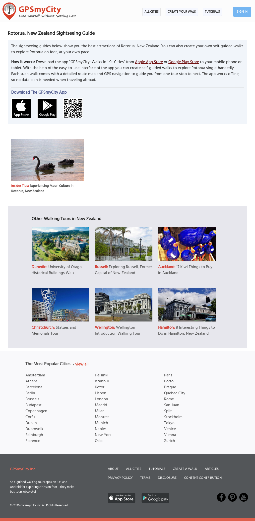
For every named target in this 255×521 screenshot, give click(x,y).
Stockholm (173, 417)
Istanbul (102, 381)
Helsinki (101, 375)
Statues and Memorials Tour (54, 330)
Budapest (33, 405)
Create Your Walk (182, 11)
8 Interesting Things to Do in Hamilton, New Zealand (186, 330)
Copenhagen (36, 411)
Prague (170, 387)
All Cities (151, 11)
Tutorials (212, 11)
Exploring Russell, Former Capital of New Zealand (123, 270)
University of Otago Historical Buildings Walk (57, 270)
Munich (101, 423)
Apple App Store (149, 62)
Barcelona (33, 387)
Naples (101, 429)
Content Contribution (203, 478)
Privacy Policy (120, 478)
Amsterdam (35, 375)
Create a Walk (185, 469)
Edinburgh (34, 435)
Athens (31, 381)
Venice (170, 429)
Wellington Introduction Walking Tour (117, 330)
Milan (100, 411)
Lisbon (100, 393)
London (101, 399)
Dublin (31, 423)
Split (168, 411)
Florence (32, 441)
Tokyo (169, 423)
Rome (169, 399)
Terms (145, 478)
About (113, 469)
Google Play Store (183, 62)
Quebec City (174, 393)
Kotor (99, 387)
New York (103, 435)
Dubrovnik (34, 429)
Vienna (170, 435)
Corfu (30, 417)
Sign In (242, 11)
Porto (169, 381)
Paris (168, 375)
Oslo (99, 441)
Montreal (103, 417)
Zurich (169, 441)
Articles (212, 469)
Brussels (32, 399)
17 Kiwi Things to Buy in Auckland (185, 270)
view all (81, 364)
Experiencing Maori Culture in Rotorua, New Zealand (42, 188)
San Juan (171, 405)
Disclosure (167, 478)
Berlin (30, 393)
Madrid (101, 405)
